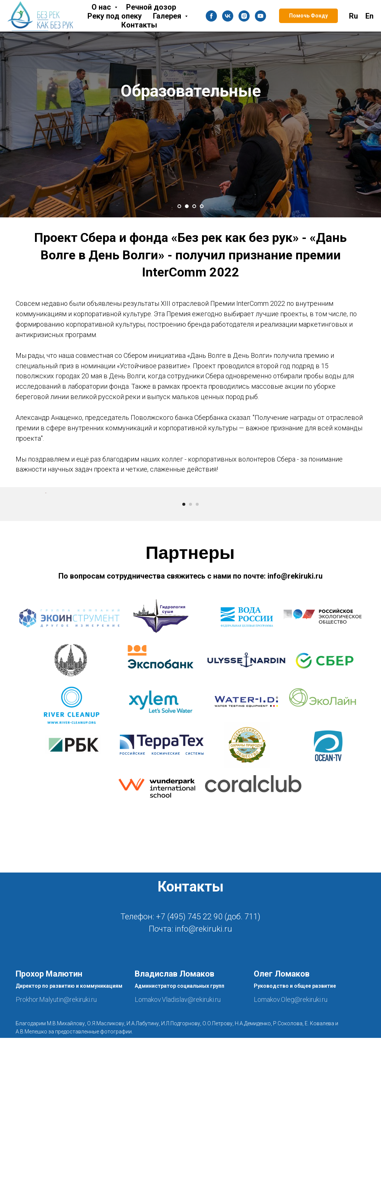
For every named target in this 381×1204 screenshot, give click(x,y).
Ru (353, 16)
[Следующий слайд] (335, 576)
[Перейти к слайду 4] (202, 206)
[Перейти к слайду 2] (187, 206)
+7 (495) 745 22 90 (189, 1082)
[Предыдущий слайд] (45, 576)
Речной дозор (151, 7)
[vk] (227, 16)
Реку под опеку (114, 16)
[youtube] (260, 16)
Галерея (168, 16)
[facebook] (211, 16)
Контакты (139, 24)
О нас (102, 7)
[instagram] (244, 16)
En (369, 16)
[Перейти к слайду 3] (194, 206)
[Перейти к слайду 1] (179, 206)
